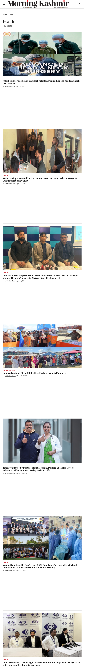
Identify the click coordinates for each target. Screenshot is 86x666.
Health (6, 78)
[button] (4, 4)
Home (5, 15)
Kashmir (12, 370)
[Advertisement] (23, 107)
